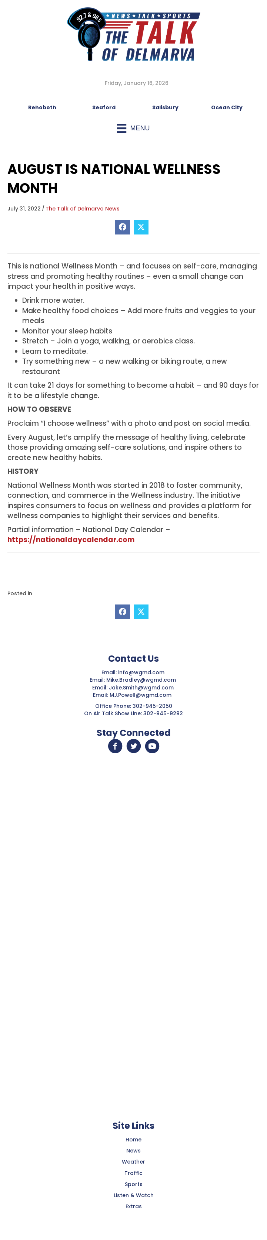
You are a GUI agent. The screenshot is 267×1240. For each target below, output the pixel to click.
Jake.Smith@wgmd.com (142, 687)
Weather (133, 1161)
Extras (134, 1206)
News (133, 1150)
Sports (134, 1184)
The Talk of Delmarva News (83, 208)
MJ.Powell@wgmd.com (142, 695)
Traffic (133, 1173)
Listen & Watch (134, 1195)
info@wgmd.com (142, 672)
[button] (115, 746)
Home (133, 1139)
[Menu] (133, 128)
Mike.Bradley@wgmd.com (141, 680)
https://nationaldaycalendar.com (70, 540)
